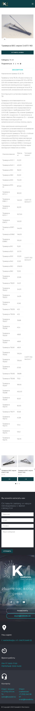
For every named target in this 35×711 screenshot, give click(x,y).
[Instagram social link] (17, 602)
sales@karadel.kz (8, 697)
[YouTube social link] (24, 602)
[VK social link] (18, 64)
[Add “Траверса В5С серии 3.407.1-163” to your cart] (26, 479)
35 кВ (11, 60)
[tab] (17, 70)
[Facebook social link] (13, 64)
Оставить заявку (17, 52)
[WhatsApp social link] (15, 64)
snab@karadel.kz (26, 699)
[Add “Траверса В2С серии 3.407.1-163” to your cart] (9, 479)
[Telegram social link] (20, 64)
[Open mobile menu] (33, 4)
